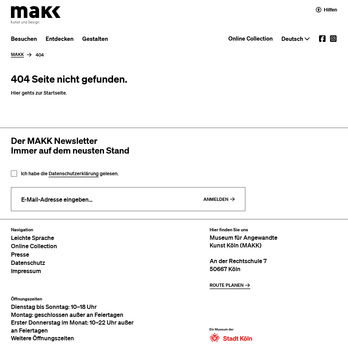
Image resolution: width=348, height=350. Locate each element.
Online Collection (250, 38)
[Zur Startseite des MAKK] (36, 15)
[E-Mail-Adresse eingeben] (102, 199)
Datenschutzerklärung (74, 173)
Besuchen (24, 38)
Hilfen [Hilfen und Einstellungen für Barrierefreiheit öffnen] (326, 9)
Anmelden (219, 199)
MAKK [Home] (17, 54)
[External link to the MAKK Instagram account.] (333, 38)
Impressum (26, 270)
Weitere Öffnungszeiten (42, 338)
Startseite (55, 93)
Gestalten (95, 38)
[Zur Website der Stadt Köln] (231, 319)
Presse (20, 254)
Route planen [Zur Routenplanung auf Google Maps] (230, 285)
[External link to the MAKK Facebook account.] (322, 38)
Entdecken (60, 38)
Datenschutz (28, 262)
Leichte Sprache (32, 237)
